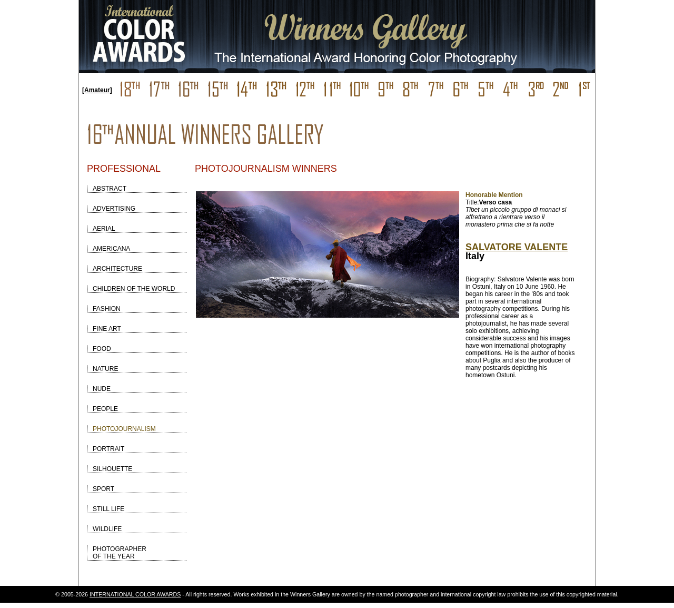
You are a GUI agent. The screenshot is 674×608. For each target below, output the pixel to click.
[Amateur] (97, 90)
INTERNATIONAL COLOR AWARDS (135, 594)
